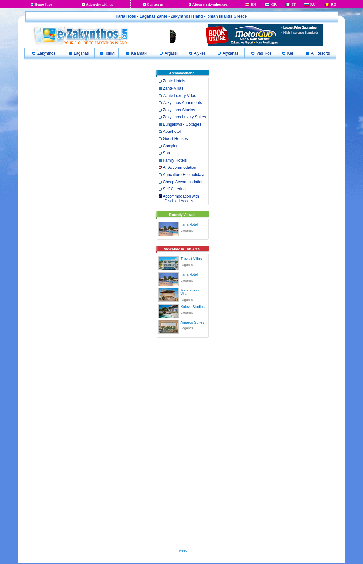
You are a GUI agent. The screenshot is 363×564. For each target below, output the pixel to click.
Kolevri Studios (193, 306)
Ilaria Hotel (189, 224)
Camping (171, 146)
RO (333, 4)
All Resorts (320, 53)
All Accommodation (179, 167)
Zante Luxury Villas (179, 95)
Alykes (200, 53)
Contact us (155, 4)
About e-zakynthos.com (210, 4)
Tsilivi (110, 53)
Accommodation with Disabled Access (178, 198)
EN (253, 4)
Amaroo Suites (192, 322)
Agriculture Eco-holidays (184, 174)
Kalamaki (139, 53)
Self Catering (174, 189)
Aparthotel (172, 131)
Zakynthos (46, 53)
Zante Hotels (174, 81)
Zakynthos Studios (179, 110)
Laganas (81, 53)
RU (313, 4)
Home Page (43, 4)
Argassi (171, 53)
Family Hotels (175, 160)
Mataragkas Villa (190, 292)
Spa (166, 153)
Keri (290, 53)
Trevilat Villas (191, 259)
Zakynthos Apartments (182, 102)
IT (294, 4)
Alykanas (231, 53)
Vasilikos (263, 53)
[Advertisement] (182, 442)
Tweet (182, 550)
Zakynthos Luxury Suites (184, 117)
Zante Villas (173, 88)
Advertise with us (99, 4)
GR (274, 4)
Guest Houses (175, 138)
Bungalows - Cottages (182, 124)
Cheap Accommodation (183, 182)
